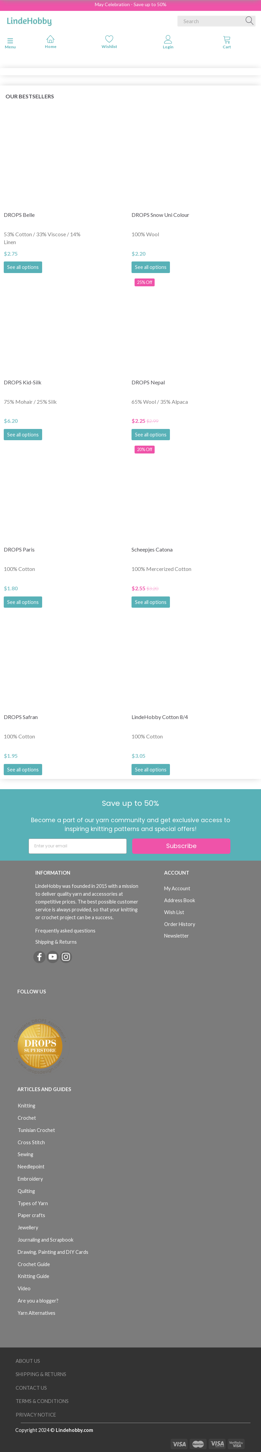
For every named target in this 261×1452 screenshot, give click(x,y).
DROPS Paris (19, 549)
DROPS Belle (19, 214)
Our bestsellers (29, 96)
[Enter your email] (78, 846)
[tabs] (227, 43)
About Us (28, 1361)
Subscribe (181, 846)
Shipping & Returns (56, 942)
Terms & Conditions (42, 1401)
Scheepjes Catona (152, 549)
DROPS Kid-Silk (22, 382)
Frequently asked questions (65, 931)
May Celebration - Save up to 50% (131, 4)
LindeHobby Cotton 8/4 (160, 717)
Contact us (31, 1388)
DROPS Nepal (148, 382)
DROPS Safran (21, 717)
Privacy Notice (36, 1415)
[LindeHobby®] (29, 19)
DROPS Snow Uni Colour (160, 214)
